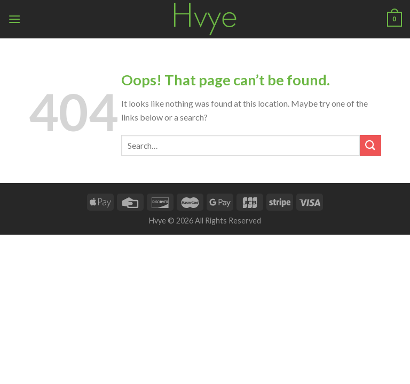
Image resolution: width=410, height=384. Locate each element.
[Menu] (14, 19)
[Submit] (370, 145)
